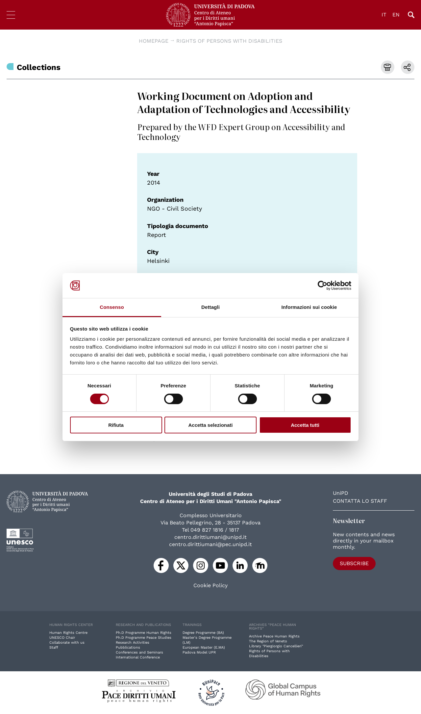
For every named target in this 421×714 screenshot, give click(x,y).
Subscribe (354, 563)
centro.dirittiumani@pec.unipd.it (210, 544)
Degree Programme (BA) (203, 633)
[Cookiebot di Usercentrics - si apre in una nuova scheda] (322, 285)
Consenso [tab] (112, 307)
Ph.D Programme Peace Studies (143, 637)
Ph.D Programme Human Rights (143, 633)
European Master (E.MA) (204, 647)
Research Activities (132, 642)
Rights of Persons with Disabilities (229, 41)
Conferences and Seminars (139, 652)
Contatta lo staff (360, 501)
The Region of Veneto (268, 641)
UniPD (340, 493)
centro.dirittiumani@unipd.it (210, 537)
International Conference (138, 657)
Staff (53, 647)
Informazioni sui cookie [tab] (309, 307)
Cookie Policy (210, 585)
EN (396, 15)
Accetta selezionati (210, 425)
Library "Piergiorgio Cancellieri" (276, 646)
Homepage (153, 41)
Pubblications (128, 647)
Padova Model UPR (199, 652)
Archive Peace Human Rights (274, 636)
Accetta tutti (305, 425)
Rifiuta (116, 425)
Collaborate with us (67, 642)
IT (384, 15)
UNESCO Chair (62, 637)
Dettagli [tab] (210, 307)
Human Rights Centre (68, 633)
